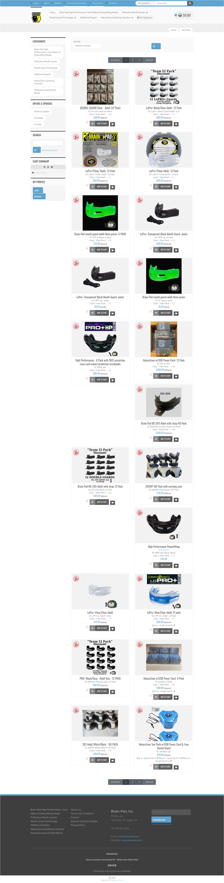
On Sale (37, 124)
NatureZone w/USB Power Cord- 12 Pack (164, 360)
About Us (76, 809)
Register (56, 3)
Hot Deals (186, 30)
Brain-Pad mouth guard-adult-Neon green (164, 297)
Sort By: (77, 41)
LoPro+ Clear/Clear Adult (100, 612)
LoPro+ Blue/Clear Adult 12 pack (164, 612)
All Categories (144, 17)
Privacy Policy (96, 3)
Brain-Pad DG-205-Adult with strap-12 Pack (100, 486)
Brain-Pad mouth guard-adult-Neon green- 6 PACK (100, 234)
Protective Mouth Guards (135, 12)
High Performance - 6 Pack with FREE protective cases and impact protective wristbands (100, 362)
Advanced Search (50, 150)
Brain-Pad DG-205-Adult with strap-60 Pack (164, 423)
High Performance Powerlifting (164, 546)
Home (34, 3)
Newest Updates (42, 111)
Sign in (45, 3)
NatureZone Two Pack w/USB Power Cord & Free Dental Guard (164, 746)
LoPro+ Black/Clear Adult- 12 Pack (164, 108)
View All (149, 60)
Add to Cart (98, 123)
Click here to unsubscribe (161, 824)
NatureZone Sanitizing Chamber (117, 17)
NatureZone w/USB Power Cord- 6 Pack (164, 678)
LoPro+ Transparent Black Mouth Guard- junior (164, 234)
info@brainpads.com (128, 836)
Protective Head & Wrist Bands (45, 91)
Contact (75, 817)
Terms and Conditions (82, 813)
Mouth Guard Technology (63, 17)
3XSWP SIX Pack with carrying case (163, 486)
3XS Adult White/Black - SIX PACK (100, 744)
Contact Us (111, 3)
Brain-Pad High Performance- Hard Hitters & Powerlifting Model (88, 12)
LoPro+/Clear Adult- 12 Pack (163, 171)
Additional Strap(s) (88, 17)
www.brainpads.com (131, 840)
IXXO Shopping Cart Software (115, 880)
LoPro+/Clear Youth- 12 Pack (100, 171)
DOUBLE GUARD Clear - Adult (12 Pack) (100, 108)
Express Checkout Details (75, 3)
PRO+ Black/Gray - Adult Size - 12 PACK (100, 678)
